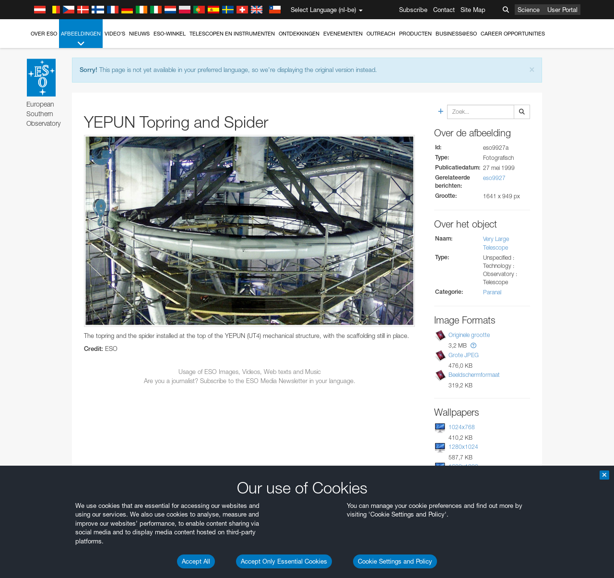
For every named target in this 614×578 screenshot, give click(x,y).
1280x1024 (463, 446)
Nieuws (139, 33)
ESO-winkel (170, 33)
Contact (444, 9)
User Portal (562, 9)
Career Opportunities (513, 33)
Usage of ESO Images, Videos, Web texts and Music (249, 371)
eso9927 (494, 177)
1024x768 (462, 427)
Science (529, 9)
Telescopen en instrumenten (232, 33)
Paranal (492, 292)
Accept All (196, 561)
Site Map (472, 9)
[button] (473, 345)
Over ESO (44, 33)
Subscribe (413, 9)
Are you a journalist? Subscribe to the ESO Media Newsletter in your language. (249, 381)
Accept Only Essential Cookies (284, 561)
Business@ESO (456, 33)
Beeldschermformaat (474, 374)
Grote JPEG (464, 355)
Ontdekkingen (299, 33)
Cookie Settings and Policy (395, 561)
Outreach (380, 33)
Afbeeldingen (81, 39)
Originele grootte (469, 334)
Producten (415, 33)
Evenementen (343, 33)
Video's (115, 33)
